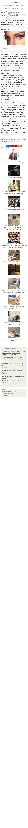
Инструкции (14, 8)
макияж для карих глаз (19, 244)
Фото (21, 8)
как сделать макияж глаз (13, 248)
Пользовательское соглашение (11, 498)
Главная (5, 5)
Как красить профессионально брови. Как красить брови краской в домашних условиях (13, 478)
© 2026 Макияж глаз (5, 496)
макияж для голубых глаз (10, 246)
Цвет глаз (7, 8)
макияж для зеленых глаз (21, 246)
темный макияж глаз (5, 248)
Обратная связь (5, 502)
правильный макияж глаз (10, 244)
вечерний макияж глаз (10, 250)
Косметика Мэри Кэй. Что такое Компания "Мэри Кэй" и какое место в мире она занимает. (13, 466)
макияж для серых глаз (19, 250)
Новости (11, 5)
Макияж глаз (14, 3)
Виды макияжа (20, 5)
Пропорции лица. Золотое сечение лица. (13, 470)
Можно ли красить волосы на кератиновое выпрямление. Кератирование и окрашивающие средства (13, 460)
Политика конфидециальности (7, 500)
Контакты (3, 498)
